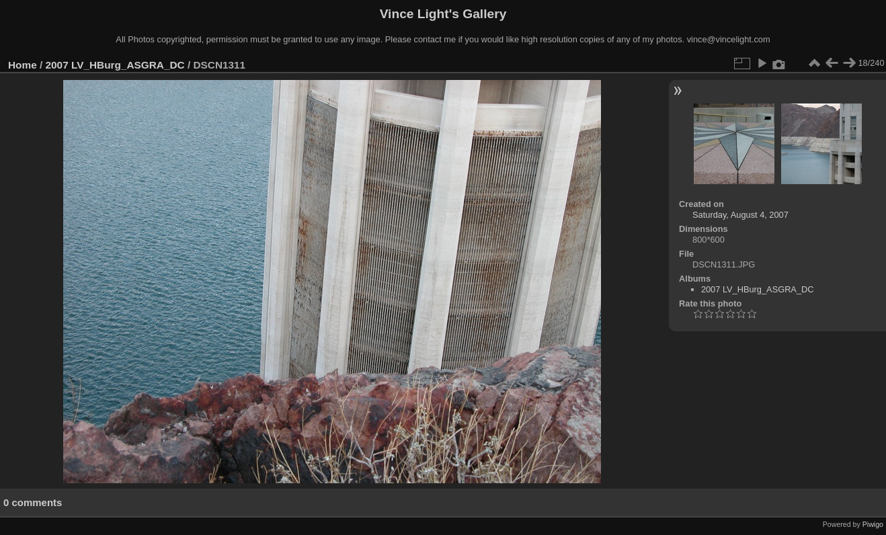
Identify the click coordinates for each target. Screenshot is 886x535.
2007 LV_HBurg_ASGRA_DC (115, 65)
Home (22, 65)
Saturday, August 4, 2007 (740, 215)
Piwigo (872, 524)
